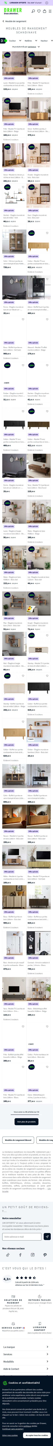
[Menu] (50, 11)
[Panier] (44, 11)
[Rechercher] (33, 11)
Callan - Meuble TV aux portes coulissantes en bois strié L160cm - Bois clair (38, 263)
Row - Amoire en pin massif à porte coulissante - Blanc (13, 963)
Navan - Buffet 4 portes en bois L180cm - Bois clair (37, 837)
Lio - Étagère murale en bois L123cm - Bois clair (38, 578)
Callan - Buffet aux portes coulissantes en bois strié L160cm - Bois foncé (37, 919)
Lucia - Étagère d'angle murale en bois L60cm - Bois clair (14, 533)
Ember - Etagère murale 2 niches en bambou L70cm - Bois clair (13, 396)
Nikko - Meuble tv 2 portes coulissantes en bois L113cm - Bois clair (14, 879)
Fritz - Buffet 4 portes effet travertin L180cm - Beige (13, 1055)
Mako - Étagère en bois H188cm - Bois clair (12, 578)
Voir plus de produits (26, 1121)
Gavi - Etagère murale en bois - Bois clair (37, 216)
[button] (26, 44)
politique (27, 1426)
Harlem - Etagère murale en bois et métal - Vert (14, 216)
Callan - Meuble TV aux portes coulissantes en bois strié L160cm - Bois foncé (38, 442)
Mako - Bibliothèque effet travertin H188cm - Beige (37, 1009)
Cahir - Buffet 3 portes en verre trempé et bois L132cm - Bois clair (14, 798)
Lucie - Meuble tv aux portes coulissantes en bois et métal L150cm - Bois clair (14, 85)
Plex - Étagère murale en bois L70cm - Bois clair (12, 624)
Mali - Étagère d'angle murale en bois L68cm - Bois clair (14, 666)
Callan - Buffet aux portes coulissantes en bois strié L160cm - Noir (37, 706)
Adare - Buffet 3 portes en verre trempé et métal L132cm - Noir (37, 798)
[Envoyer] (47, 1236)
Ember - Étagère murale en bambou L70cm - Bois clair (38, 750)
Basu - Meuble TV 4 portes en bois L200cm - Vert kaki (38, 877)
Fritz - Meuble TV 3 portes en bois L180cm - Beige (14, 130)
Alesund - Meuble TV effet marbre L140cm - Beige (37, 348)
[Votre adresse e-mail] (21, 1236)
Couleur (15, 40)
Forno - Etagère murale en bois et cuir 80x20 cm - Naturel (13, 309)
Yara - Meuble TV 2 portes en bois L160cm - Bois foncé (38, 486)
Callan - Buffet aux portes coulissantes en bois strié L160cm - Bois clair (13, 752)
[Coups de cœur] (39, 11)
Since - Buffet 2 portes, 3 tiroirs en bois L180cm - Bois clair (38, 131)
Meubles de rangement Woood (18, 1140)
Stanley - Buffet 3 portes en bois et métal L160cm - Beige (14, 705)
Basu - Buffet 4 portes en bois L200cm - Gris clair (12, 918)
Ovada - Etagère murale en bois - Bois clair (38, 176)
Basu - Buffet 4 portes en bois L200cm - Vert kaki (12, 348)
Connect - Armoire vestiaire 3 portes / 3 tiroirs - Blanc (39, 963)
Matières (31, 40)
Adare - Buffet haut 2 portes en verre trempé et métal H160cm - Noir (38, 309)
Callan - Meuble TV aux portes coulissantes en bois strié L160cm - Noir (13, 442)
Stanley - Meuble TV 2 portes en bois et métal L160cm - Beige (38, 666)
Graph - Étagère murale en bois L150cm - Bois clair (38, 624)
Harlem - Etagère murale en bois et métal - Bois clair (38, 394)
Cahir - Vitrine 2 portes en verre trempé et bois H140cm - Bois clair (14, 263)
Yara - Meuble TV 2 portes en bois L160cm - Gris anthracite (14, 1011)
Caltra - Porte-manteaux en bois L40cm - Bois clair (38, 1055)
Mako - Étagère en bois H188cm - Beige (36, 532)
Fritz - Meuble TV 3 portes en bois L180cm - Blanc (38, 84)
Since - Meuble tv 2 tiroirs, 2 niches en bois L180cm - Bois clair (14, 177)
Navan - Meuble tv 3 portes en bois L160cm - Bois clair (13, 837)
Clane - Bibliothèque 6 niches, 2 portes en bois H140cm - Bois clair (36, 1097)
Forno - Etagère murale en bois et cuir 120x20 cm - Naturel (13, 487)
